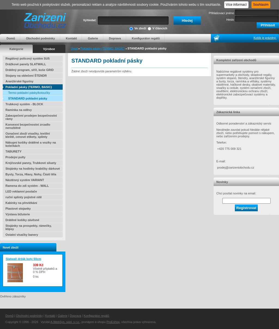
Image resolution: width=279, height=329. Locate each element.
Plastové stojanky (18, 208)
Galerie (93, 38)
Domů (11, 38)
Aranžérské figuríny (19, 81)
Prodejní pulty (15, 157)
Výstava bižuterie (17, 214)
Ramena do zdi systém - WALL (27, 185)
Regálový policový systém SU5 (27, 58)
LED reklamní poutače (21, 191)
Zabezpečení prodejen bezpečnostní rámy (31, 117)
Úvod (74, 48)
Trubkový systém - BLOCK (24, 104)
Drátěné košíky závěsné (22, 220)
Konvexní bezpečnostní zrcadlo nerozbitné (27, 126)
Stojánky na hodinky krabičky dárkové (32, 168)
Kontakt (71, 38)
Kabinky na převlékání (21, 202)
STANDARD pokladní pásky (27, 98)
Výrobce (49, 49)
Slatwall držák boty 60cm (23, 258)
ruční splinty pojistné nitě (23, 197)
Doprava (115, 38)
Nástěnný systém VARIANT (24, 180)
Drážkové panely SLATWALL (25, 64)
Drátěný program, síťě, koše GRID (29, 70)
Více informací (236, 5)
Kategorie (16, 49)
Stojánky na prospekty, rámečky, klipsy (28, 227)
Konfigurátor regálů (146, 38)
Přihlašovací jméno (221, 13)
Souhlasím (261, 5)
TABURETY (13, 151)
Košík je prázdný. (265, 37)
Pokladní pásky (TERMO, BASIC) (102, 48)
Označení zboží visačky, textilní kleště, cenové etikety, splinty (27, 135)
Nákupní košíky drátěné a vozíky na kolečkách (30, 144)
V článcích (157, 29)
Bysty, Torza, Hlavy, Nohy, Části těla (30, 174)
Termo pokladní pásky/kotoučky (29, 92)
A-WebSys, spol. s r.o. (65, 322)
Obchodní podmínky (40, 38)
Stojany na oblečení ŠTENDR (26, 75)
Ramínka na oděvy (18, 109)
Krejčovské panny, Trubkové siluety (30, 162)
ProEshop (113, 322)
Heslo (230, 19)
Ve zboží (137, 29)
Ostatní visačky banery (21, 234)
